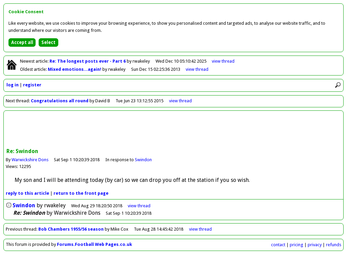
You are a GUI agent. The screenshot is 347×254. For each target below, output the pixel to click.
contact (278, 244)
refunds (333, 244)
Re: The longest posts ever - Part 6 (88, 61)
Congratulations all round (59, 100)
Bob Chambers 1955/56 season (71, 229)
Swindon (143, 159)
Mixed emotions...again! (75, 69)
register (32, 84)
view (223, 61)
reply (27, 193)
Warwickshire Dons (30, 159)
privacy (315, 244)
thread (139, 205)
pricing (296, 244)
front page (81, 193)
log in (12, 84)
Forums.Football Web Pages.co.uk (94, 244)
